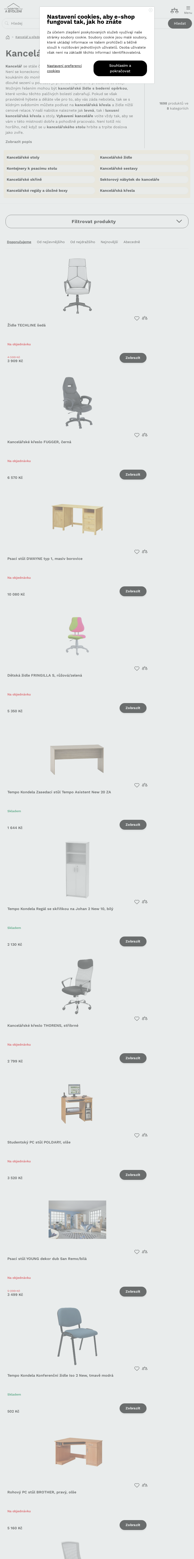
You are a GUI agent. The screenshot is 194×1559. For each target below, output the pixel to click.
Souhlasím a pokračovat (120, 68)
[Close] (151, 10)
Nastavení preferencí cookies (64, 68)
